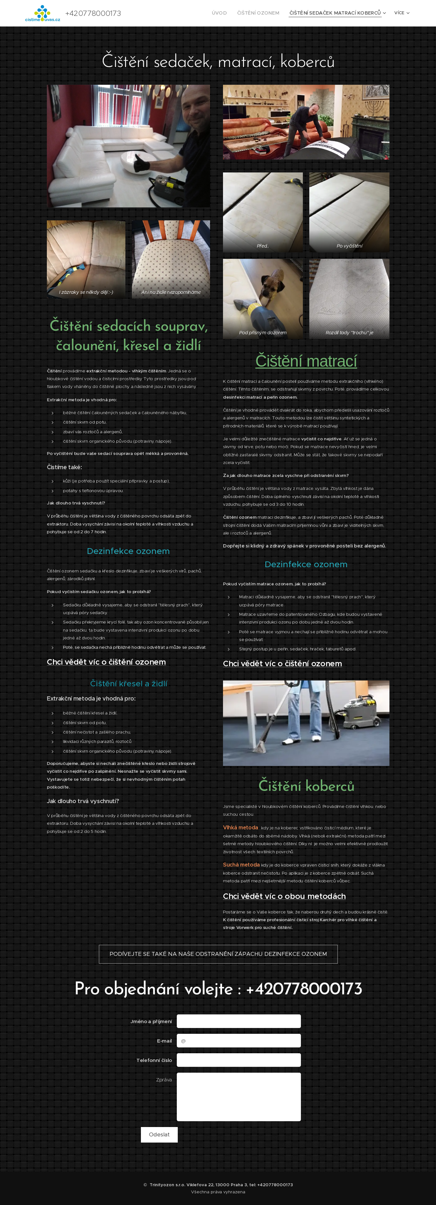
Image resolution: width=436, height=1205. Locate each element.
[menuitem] (235, 13)
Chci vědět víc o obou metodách (284, 896)
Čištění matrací (306, 361)
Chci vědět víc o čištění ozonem (106, 662)
